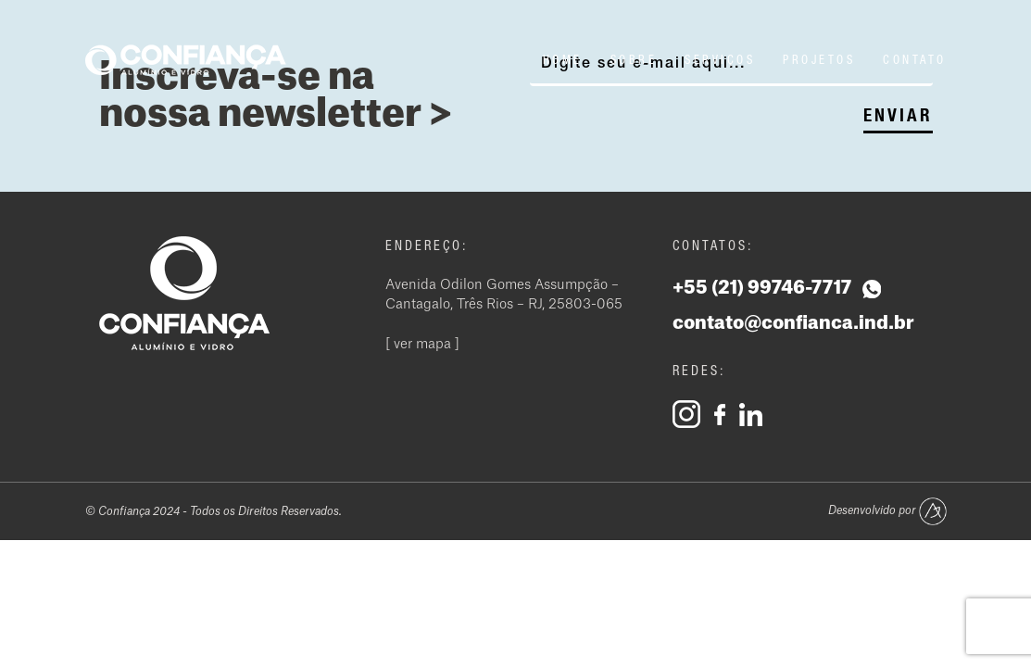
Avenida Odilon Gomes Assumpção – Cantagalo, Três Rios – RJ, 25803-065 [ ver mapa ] (503, 315)
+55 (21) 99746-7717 (777, 288)
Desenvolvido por (887, 511)
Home (563, 60)
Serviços (720, 60)
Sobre (634, 60)
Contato (915, 60)
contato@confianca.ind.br (793, 323)
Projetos (819, 60)
